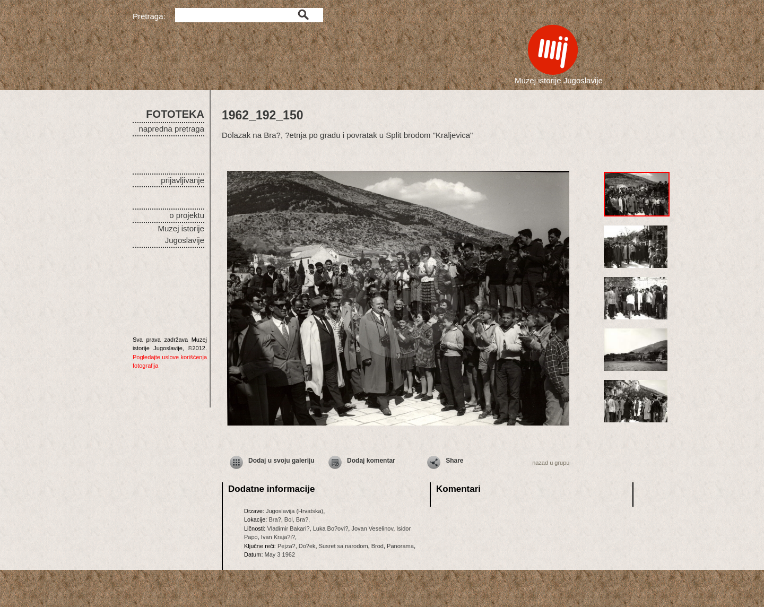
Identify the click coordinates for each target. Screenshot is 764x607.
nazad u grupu (550, 462)
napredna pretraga (171, 128)
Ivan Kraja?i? (278, 537)
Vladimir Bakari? (288, 528)
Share (454, 460)
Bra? (274, 519)
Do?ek (307, 546)
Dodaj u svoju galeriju (281, 460)
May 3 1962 (280, 554)
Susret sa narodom (343, 546)
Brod (377, 546)
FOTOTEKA (175, 114)
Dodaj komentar (371, 460)
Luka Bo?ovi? (331, 528)
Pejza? (286, 546)
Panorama (400, 546)
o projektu (186, 215)
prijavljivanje (182, 180)
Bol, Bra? (296, 519)
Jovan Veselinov (372, 528)
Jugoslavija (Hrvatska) (294, 511)
